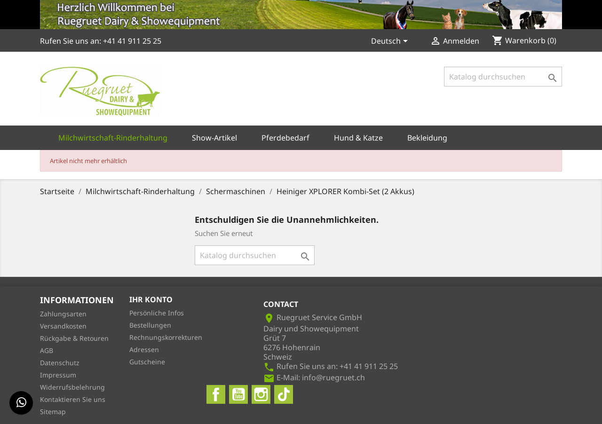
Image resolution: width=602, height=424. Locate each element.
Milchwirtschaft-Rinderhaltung (112, 138)
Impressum (58, 374)
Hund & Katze (358, 138)
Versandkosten (63, 326)
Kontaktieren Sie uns (72, 399)
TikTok (283, 394)
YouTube (238, 394)
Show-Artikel (214, 138)
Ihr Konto (151, 299)
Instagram (261, 394)
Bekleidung (427, 138)
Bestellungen (150, 325)
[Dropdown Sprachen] (391, 41)
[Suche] (503, 76)
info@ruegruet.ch (333, 377)
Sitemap (53, 411)
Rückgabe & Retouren (74, 338)
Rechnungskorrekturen (165, 337)
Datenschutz (59, 362)
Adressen (144, 349)
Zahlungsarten (63, 313)
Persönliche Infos (156, 312)
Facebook (215, 394)
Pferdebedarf (285, 138)
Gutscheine (147, 361)
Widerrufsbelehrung (72, 387)
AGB (46, 350)
